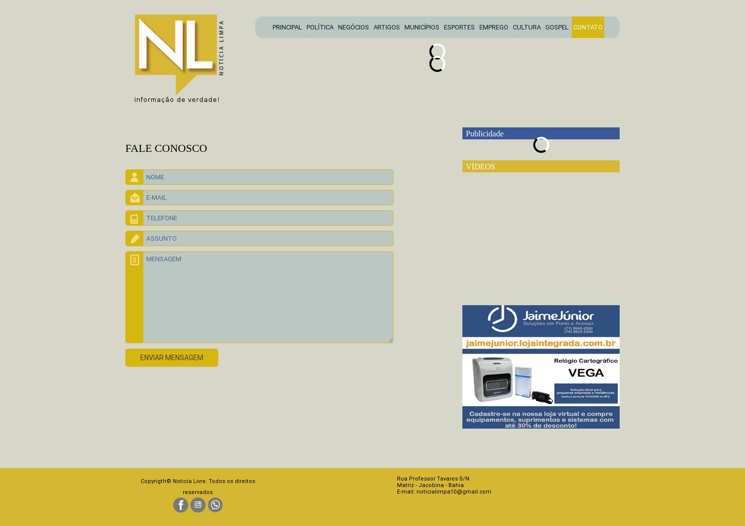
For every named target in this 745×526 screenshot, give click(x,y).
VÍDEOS (480, 166)
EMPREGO (493, 27)
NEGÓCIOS (353, 27)
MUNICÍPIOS (421, 27)
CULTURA (527, 27)
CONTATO (588, 27)
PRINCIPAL (287, 27)
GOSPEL (557, 27)
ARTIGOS (386, 27)
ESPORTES (459, 27)
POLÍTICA (320, 27)
